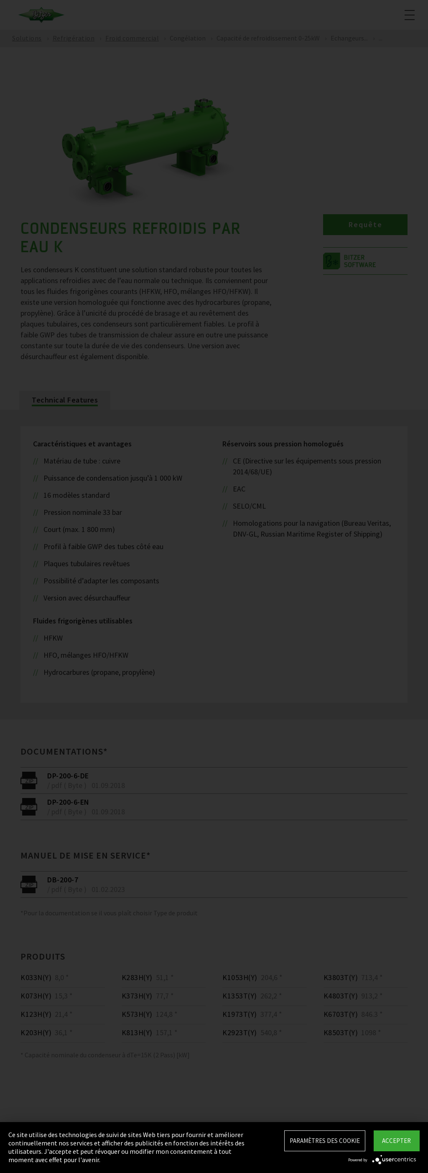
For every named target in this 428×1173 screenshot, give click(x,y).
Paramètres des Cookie (325, 1141)
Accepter (396, 1141)
